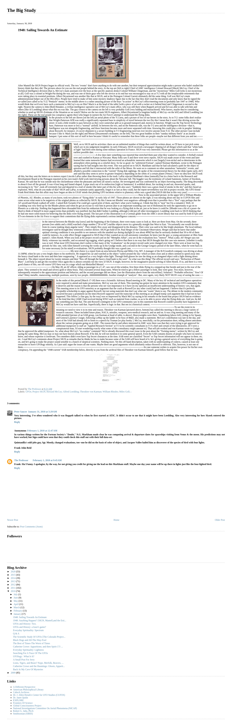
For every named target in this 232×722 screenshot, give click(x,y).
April (16, 604)
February (18, 610)
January (18, 614)
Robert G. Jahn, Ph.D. (23, 711)
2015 (13, 575)
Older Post (220, 520)
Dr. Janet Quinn (20, 697)
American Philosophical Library (28, 689)
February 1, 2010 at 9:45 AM (47, 460)
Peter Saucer (20, 411)
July (16, 594)
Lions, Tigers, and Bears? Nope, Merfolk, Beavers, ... (38, 663)
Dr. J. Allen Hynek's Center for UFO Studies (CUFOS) (39, 695)
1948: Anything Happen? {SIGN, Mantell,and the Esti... (39, 620)
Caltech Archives (21, 692)
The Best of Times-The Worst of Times (31, 643)
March (17, 607)
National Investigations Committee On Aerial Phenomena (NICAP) (45, 708)
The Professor (21, 460)
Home (116, 520)
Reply (17, 422)
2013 (13, 581)
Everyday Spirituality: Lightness (28, 650)
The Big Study (21, 10)
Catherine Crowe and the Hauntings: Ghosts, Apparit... (39, 666)
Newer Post (12, 520)
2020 (13, 571)
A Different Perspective (24, 687)
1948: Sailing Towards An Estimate (30, 617)
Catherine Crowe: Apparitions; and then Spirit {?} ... (38, 646)
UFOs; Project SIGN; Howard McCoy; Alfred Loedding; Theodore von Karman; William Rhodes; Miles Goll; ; (78, 391)
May (16, 601)
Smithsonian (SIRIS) (23, 713)
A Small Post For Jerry (24, 659)
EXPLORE (18, 700)
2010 (13, 591)
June (16, 597)
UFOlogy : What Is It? (23, 656)
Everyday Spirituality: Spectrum (28, 630)
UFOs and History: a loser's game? (29, 627)
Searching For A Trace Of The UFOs (30, 653)
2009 (13, 672)
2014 (13, 578)
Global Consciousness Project (27, 705)
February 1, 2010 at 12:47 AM (42, 430)
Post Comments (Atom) (31, 526)
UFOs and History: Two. (24, 623)
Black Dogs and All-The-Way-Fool (29, 640)
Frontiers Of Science (23, 703)
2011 (13, 588)
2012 (13, 584)
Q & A (16, 633)
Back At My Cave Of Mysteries (28, 669)
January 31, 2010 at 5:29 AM (42, 411)
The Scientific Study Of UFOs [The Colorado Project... (39, 637)
